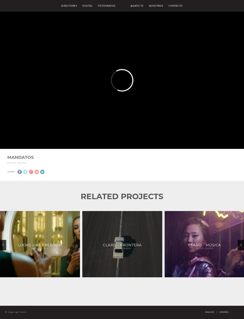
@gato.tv (137, 5)
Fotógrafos (106, 5)
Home (123, 6)
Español (224, 312)
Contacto (176, 5)
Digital (88, 5)
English (209, 312)
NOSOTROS (156, 5)
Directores (69, 5)
